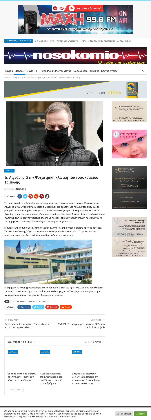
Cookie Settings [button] (124, 414)
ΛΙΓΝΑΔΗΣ (21, 301)
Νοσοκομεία (80, 71)
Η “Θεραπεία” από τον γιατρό (55, 71)
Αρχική (9, 71)
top (13, 301)
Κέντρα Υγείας (109, 71)
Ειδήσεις (20, 71)
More (84, 41)
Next (20, 390)
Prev (11, 390)
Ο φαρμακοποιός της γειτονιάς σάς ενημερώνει (56, 41)
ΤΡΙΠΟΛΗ (31, 301)
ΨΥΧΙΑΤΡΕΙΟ (42, 301)
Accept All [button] (140, 414)
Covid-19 (32, 71)
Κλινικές (94, 71)
